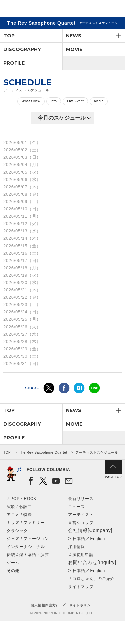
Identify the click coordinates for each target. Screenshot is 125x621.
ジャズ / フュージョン (28, 538)
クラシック (17, 530)
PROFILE (14, 63)
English (97, 538)
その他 (13, 570)
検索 (97, 9)
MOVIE (74, 49)
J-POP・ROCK (21, 498)
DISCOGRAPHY (22, 49)
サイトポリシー (81, 605)
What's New (31, 101)
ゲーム (13, 562)
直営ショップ (80, 522)
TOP (9, 36)
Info (54, 101)
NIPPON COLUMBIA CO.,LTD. (36, 8)
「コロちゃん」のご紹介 (91, 578)
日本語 (79, 538)
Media (98, 101)
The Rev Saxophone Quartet (43, 452)
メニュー (114, 9)
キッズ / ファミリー (26, 522)
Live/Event (75, 101)
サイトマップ (80, 586)
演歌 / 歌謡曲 (19, 506)
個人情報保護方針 (45, 605)
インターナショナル (26, 546)
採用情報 (76, 546)
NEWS (73, 36)
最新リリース (80, 498)
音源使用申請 (80, 554)
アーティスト (80, 514)
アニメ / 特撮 (19, 514)
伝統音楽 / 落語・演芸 (28, 554)
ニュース (76, 506)
